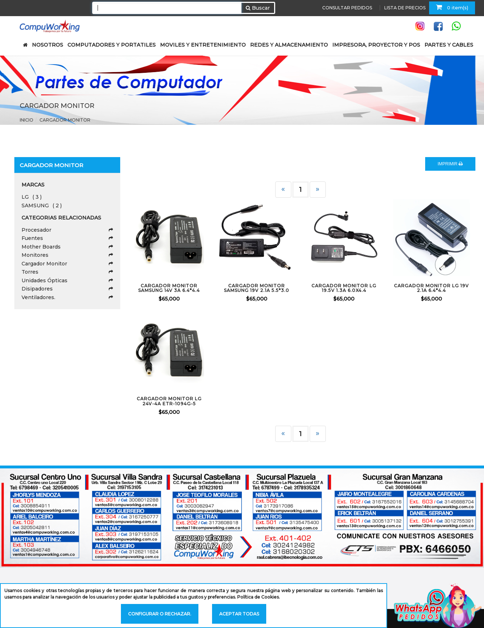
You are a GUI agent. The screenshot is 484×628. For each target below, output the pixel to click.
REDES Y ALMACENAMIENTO (289, 45)
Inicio (26, 120)
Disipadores (67, 289)
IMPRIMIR (450, 163)
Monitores (67, 255)
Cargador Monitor (64, 120)
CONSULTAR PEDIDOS (347, 7)
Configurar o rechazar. (159, 614)
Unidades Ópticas (67, 280)
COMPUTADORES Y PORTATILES (111, 45)
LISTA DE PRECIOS (405, 7)
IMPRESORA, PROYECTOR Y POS (376, 45)
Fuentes (67, 238)
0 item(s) (452, 7)
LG (32, 197)
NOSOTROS (47, 45)
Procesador (67, 230)
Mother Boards (67, 247)
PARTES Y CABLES (448, 45)
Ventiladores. (67, 297)
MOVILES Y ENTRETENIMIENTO (203, 45)
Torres (67, 272)
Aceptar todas (239, 614)
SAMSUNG (42, 205)
